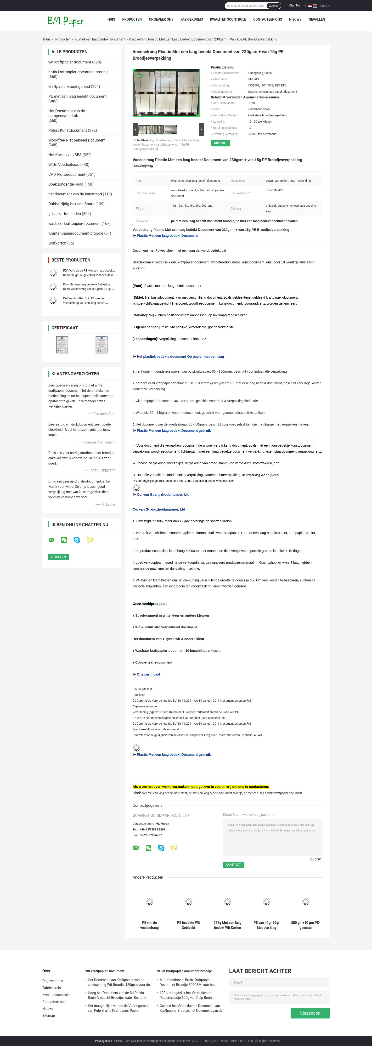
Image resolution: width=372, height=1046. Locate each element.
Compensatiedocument (153, 662)
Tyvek (170, 639)
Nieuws (295, 19)
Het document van (147, 639)
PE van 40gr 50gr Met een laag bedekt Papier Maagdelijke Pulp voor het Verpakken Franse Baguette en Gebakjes (266, 925)
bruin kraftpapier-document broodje (78, 72)
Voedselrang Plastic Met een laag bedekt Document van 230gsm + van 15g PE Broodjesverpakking (166, 145)
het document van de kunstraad (75, 194)
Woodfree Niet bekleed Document (77, 140)
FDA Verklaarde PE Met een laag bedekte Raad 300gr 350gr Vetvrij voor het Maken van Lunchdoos (89, 275)
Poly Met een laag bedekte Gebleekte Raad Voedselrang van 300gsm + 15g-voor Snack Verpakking (87, 289)
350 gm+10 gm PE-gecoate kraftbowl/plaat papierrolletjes (305, 925)
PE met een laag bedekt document (99, 39)
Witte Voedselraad (63, 164)
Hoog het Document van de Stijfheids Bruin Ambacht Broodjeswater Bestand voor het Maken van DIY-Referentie (117, 996)
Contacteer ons (267, 19)
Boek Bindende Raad (65, 184)
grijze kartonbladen (64, 213)
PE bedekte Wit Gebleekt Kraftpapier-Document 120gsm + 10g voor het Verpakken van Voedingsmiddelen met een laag (188, 925)
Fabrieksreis (192, 19)
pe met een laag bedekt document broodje (215, 793)
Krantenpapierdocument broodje (75, 233)
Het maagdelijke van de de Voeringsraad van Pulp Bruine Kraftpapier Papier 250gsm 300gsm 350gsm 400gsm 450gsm (118, 1009)
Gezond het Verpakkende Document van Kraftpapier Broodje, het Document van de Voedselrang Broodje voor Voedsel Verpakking (191, 1009)
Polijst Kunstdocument (67, 130)
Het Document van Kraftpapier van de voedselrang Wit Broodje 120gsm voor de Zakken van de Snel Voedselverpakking (119, 983)
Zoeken (274, 5)
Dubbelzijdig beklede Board (71, 204)
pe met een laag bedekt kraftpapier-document (273, 793)
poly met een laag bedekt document (164, 793)
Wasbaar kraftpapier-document (160, 651)
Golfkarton (57, 243)
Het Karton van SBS (65, 155)
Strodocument (147, 615)
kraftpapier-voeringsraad (69, 86)
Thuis (46, 39)
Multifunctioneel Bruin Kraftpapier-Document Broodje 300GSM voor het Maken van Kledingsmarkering (187, 983)
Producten (132, 19)
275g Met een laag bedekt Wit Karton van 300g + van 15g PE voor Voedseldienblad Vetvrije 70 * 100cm (228, 925)
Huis (111, 19)
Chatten (219, 143)
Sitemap (48, 1016)
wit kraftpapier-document (69, 62)
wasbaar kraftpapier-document (74, 223)
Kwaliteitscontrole (228, 19)
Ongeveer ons (161, 19)
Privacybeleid (103, 1041)
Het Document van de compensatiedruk (66, 113)
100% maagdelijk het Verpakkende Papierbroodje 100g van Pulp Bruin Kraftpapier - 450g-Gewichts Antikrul (187, 996)
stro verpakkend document (175, 627)
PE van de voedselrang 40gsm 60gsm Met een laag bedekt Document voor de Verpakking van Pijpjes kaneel (149, 925)
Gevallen (317, 19)
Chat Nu (294, 5)
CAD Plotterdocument (66, 174)
